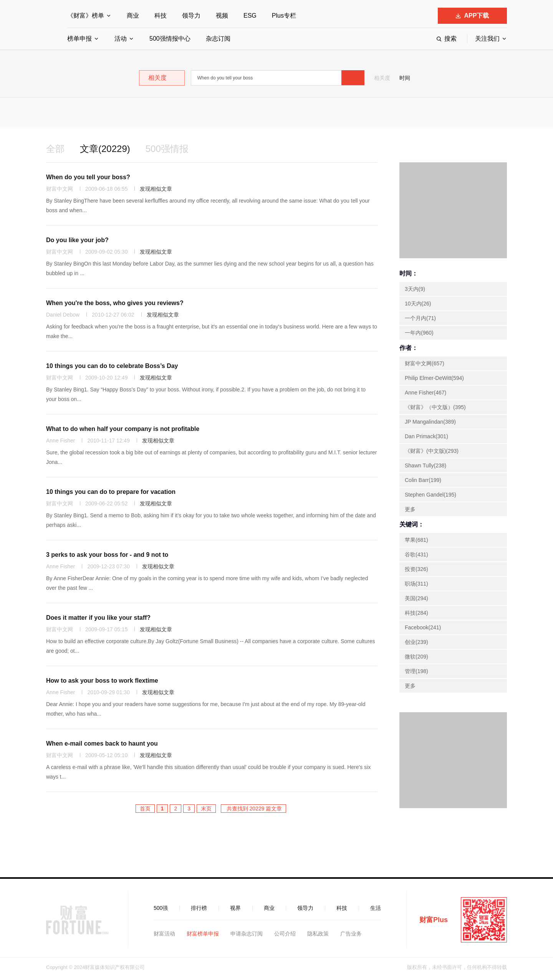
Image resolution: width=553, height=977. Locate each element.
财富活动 (164, 934)
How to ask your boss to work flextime (102, 680)
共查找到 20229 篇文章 (253, 808)
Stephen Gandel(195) (430, 495)
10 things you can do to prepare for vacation (111, 491)
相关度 (382, 78)
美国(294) (416, 598)
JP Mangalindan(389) (430, 422)
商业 (133, 15)
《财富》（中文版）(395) (435, 407)
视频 (222, 15)
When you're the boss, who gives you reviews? (115, 303)
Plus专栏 (284, 15)
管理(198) (416, 671)
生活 (375, 908)
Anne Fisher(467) (425, 392)
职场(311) (416, 584)
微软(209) (416, 657)
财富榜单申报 (203, 934)
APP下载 (472, 15)
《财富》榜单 (85, 15)
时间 (404, 78)
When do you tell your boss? (88, 177)
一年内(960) (419, 333)
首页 (145, 808)
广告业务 (351, 934)
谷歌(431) (416, 554)
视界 (235, 908)
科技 (160, 15)
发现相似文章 (156, 189)
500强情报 (167, 149)
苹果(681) (416, 540)
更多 (410, 509)
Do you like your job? (77, 240)
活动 (120, 38)
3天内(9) (415, 289)
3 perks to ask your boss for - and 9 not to (107, 554)
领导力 (191, 15)
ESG (250, 15)
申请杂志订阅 (246, 934)
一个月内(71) (420, 318)
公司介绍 (285, 934)
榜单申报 (79, 38)
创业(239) (416, 642)
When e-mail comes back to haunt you (102, 743)
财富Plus (433, 920)
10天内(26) (418, 303)
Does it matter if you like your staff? (98, 617)
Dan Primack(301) (426, 436)
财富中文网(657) (424, 363)
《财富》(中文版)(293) (432, 451)
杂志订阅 (218, 38)
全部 (55, 149)
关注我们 (487, 38)
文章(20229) (105, 149)
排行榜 (199, 908)
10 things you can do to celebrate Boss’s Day (112, 366)
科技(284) (416, 613)
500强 (161, 908)
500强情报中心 (169, 38)
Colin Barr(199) (423, 480)
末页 (206, 808)
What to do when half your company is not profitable (122, 429)
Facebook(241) (423, 627)
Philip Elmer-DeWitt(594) (434, 378)
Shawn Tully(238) (425, 465)
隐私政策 (318, 934)
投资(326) (416, 569)
